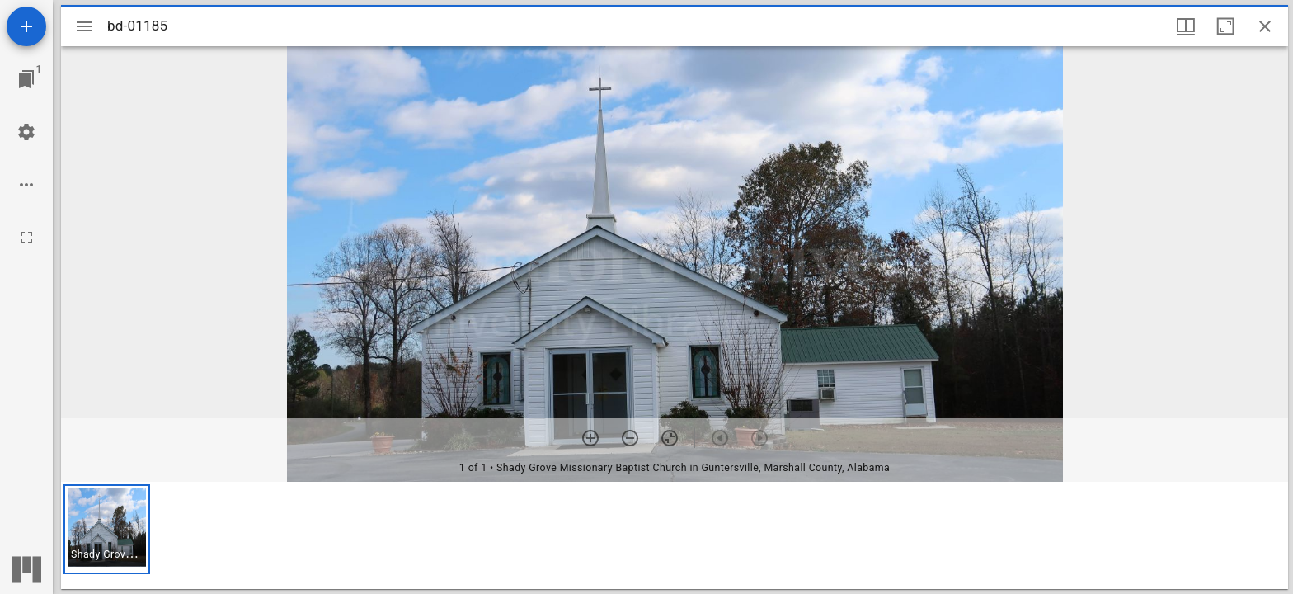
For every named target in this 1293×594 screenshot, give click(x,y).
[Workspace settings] (26, 132)
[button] (107, 529)
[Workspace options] (26, 185)
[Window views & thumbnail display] (1186, 26)
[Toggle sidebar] (84, 26)
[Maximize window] (1225, 26)
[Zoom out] (630, 438)
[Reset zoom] (669, 438)
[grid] (674, 535)
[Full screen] (26, 237)
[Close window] (1265, 26)
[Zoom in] (590, 438)
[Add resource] (26, 26)
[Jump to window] (26, 79)
